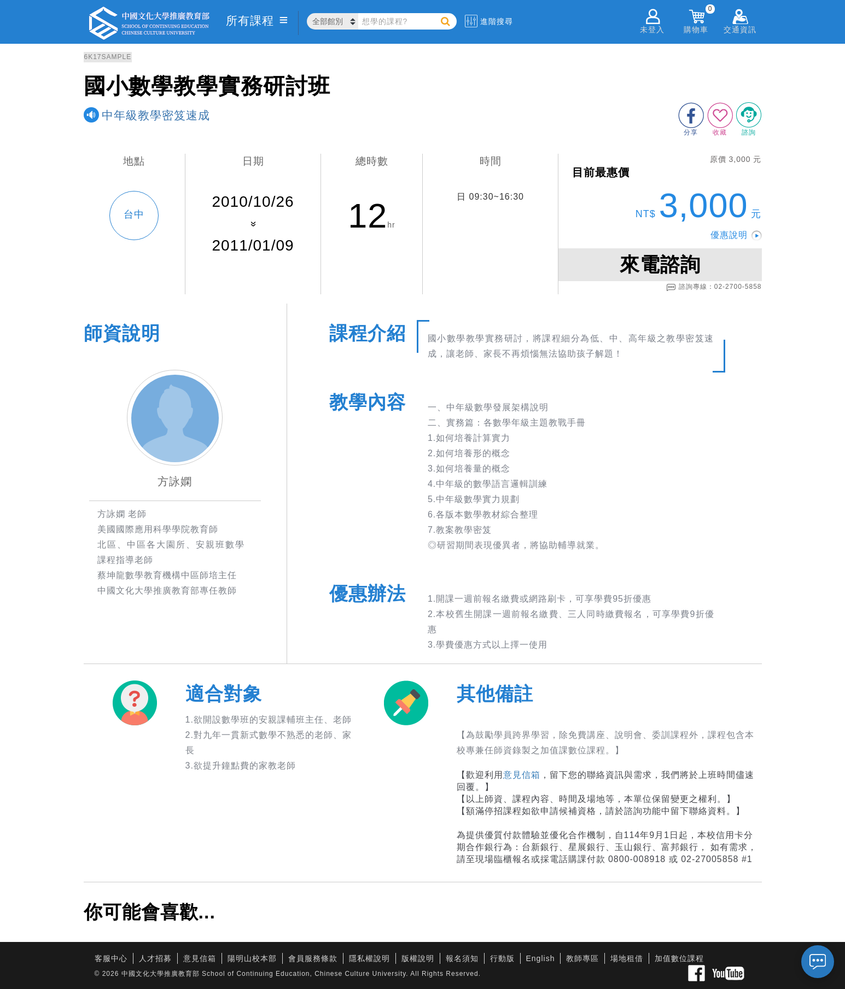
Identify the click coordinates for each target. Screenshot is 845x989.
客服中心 (111, 958)
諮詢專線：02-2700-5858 (714, 287)
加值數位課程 (679, 958)
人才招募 (155, 958)
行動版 (502, 958)
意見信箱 (521, 774)
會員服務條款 (312, 958)
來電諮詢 (660, 264)
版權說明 (417, 958)
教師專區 (582, 958)
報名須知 (462, 958)
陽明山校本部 (252, 958)
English (540, 958)
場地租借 (626, 958)
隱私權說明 (369, 958)
